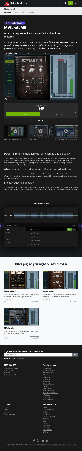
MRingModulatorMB (11, 368)
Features (16, 13)
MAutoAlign (47, 368)
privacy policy (19, 358)
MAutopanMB (10, 291)
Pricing (23, 13)
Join (74, 355)
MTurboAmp (8, 370)
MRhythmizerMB (48, 390)
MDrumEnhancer (48, 384)
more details (34, 301)
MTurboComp (47, 397)
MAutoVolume (47, 375)
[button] (60, 3)
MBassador (46, 377)
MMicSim (46, 386)
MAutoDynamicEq (49, 370)
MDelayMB (9, 328)
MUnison (7, 373)
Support (31, 13)
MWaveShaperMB (10, 375)
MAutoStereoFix (48, 373)
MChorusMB (48, 291)
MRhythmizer (47, 388)
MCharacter (47, 379)
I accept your (15, 358)
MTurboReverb (48, 399)
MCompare (46, 381)
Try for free (59, 114)
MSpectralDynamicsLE (50, 393)
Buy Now (23, 114)
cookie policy (62, 445)
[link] (34, 441)
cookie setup (72, 445)
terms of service (41, 445)
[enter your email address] (38, 355)
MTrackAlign (47, 395)
